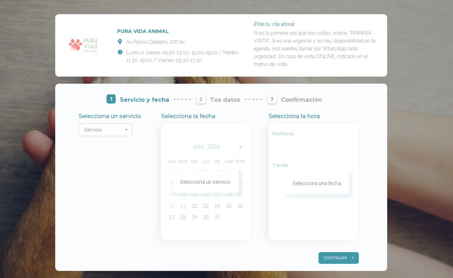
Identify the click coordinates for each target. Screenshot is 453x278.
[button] (106, 129)
